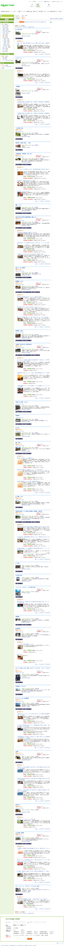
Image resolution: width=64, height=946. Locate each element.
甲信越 (4, 32)
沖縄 (3, 51)
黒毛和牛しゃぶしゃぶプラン (23, 191)
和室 (42, 935)
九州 (3, 50)
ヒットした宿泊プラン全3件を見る (43, 201)
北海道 (4, 25)
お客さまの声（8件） (19, 808)
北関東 (4, 28)
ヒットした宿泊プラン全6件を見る (43, 398)
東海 (3, 35)
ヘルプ (29, 1)
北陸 (3, 34)
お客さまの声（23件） (19, 431)
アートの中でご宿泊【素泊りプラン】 (25, 644)
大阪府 (5, 41)
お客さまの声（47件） (19, 404)
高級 (3, 57)
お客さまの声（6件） (19, 631)
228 (25, 26)
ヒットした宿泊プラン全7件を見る (43, 492)
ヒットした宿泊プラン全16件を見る (43, 326)
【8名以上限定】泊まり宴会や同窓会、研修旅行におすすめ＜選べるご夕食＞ (33, 526)
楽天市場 (53, 1)
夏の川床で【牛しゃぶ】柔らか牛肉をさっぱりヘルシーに (29, 307)
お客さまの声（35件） (19, 156)
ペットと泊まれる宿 (7, 60)
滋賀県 (5, 38)
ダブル (27, 935)
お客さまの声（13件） (19, 754)
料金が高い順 (33, 21)
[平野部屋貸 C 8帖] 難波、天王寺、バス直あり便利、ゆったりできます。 (32, 899)
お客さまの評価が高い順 (41, 21)
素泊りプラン (20, 654)
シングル (16, 935)
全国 (23, 15)
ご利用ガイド (34, 1)
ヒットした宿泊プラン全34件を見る (43, 559)
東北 (3, 27)
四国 (3, 48)
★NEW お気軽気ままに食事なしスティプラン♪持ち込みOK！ (30, 469)
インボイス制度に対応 (7, 66)
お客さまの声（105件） (20, 271)
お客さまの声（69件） (19, 836)
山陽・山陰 (5, 47)
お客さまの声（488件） (20, 514)
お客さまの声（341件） (20, 347)
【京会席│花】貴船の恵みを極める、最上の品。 (27, 232)
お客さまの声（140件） (20, 220)
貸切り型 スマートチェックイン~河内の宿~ (26, 819)
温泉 (3, 59)
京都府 (5, 40)
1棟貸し (19, 72)
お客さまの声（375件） (20, 701)
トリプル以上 (37, 935)
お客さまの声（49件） (19, 284)
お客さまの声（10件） (19, 333)
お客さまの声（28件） (19, 499)
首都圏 (4, 30)
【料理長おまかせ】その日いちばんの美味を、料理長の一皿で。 (31, 254)
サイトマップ (40, 1)
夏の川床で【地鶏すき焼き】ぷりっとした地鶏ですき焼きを (30, 296)
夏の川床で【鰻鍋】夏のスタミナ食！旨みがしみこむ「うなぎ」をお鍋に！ (33, 317)
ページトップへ (61, 943)
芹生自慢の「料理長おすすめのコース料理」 (26, 180)
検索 (29, 939)
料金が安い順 (27, 21)
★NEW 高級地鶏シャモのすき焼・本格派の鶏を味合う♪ (29, 481)
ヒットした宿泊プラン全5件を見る (43, 263)
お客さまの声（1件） (19, 131)
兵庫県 (5, 42)
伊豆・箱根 (5, 31)
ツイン (31, 935)
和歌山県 (5, 45)
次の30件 (32, 913)
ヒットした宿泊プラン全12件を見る (43, 747)
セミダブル (22, 935)
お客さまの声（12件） (19, 672)
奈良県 (5, 44)
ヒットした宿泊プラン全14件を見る (43, 882)
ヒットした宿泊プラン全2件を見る (43, 124)
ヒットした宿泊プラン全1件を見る (43, 54)
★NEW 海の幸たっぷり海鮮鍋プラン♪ (25, 458)
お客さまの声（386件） (20, 445)
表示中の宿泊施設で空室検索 (57, 18)
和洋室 (46, 935)
